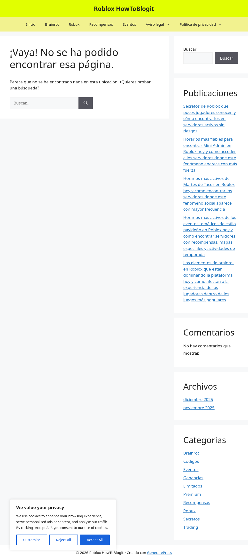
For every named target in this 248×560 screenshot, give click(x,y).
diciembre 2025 (198, 399)
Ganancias (193, 477)
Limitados (192, 486)
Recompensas (101, 24)
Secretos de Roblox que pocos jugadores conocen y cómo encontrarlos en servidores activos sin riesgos (209, 118)
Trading (190, 527)
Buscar (189, 49)
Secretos (191, 519)
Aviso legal (160, 24)
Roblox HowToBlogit (124, 8)
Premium (192, 494)
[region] (63, 524)
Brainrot (52, 24)
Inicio (30, 24)
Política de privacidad (203, 24)
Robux (74, 24)
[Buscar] (85, 103)
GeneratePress (159, 552)
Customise (31, 539)
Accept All (95, 539)
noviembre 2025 (199, 407)
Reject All (63, 539)
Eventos (129, 24)
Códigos (191, 461)
